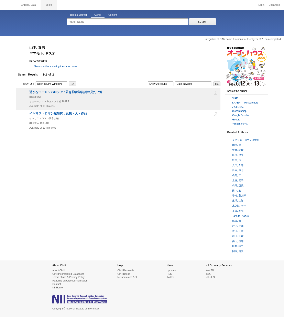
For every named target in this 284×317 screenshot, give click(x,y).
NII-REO (210, 277)
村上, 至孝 (237, 226)
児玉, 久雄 (237, 165)
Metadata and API (127, 277)
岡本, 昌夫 (237, 251)
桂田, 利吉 (237, 236)
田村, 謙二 (237, 246)
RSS (169, 274)
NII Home (57, 287)
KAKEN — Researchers (245, 102)
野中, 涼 (236, 160)
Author (97, 14)
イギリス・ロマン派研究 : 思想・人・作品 (58, 113)
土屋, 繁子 (237, 180)
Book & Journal (78, 14)
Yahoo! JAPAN (240, 123)
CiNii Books (123, 274)
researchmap (239, 111)
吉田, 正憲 (237, 231)
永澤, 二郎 (237, 200)
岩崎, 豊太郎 (239, 195)
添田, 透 (236, 220)
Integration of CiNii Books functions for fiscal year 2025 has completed (243, 39)
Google (236, 119)
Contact (56, 284)
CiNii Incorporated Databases (68, 274)
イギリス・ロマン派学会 (245, 140)
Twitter (170, 277)
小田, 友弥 (237, 210)
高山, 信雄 (237, 241)
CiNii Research (125, 270)
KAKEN (210, 270)
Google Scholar (240, 115)
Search (203, 21)
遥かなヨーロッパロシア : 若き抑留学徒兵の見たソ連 (65, 92)
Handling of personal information (70, 280)
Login (261, 4)
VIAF (235, 98)
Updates (171, 270)
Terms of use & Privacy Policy (68, 277)
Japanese (274, 4)
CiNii (8, 5)
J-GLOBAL (238, 107)
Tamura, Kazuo (240, 216)
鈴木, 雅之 (237, 170)
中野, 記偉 (237, 150)
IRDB (208, 274)
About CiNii (58, 270)
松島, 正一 (237, 175)
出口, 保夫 (237, 155)
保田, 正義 (237, 185)
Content (112, 14)
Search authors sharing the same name (55, 66)
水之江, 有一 (239, 205)
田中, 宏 (236, 190)
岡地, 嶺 (236, 144)
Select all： (26, 84)
